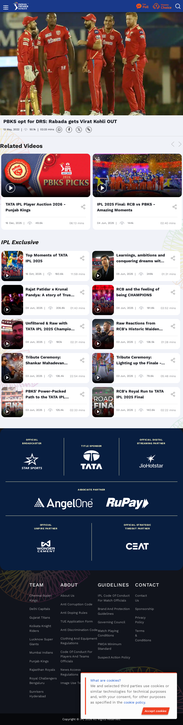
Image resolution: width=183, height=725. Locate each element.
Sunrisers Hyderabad (37, 694)
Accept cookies (155, 711)
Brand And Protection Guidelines (114, 611)
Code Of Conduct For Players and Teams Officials (76, 656)
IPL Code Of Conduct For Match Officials (114, 598)
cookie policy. (135, 702)
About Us (67, 595)
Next (180, 145)
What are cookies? (105, 680)
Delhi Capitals (39, 609)
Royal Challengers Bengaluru (43, 681)
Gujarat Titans (39, 617)
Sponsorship (140, 609)
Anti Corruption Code (76, 604)
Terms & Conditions (140, 635)
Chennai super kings (40, 598)
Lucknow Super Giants (41, 641)
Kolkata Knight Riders (40, 628)
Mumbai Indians (41, 652)
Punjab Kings (39, 661)
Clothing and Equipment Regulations (78, 641)
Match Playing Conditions (108, 633)
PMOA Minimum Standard (109, 646)
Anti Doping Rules (73, 613)
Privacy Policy (140, 620)
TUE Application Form (76, 621)
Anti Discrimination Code (79, 630)
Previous (173, 145)
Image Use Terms (73, 683)
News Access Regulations (70, 672)
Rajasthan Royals (42, 669)
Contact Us (140, 598)
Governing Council (111, 622)
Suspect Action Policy (114, 657)
